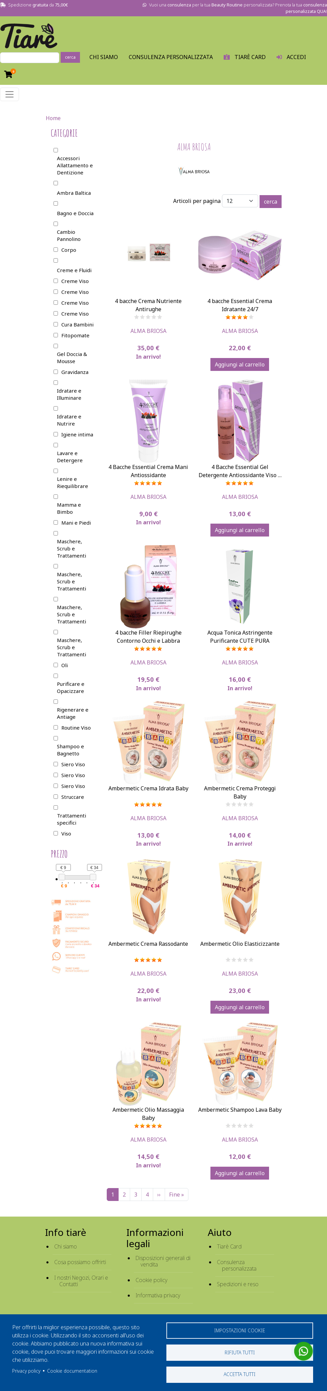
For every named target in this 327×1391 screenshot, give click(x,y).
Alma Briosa (148, 331)
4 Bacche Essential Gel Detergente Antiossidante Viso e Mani (240, 475)
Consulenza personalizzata (171, 57)
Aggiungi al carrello (240, 364)
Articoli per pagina (197, 201)
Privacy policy (26, 1370)
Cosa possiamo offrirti (80, 1262)
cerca (70, 57)
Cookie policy (151, 1280)
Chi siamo (65, 1246)
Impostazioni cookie (239, 1330)
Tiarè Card (229, 1246)
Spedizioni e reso (238, 1284)
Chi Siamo (103, 57)
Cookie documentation (72, 1370)
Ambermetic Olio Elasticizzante (240, 943)
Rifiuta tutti (240, 1352)
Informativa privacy (158, 1295)
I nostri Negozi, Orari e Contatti (81, 1281)
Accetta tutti (240, 1374)
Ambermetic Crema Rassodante (148, 943)
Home (53, 118)
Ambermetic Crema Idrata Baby (148, 788)
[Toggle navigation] (9, 94)
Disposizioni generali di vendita (163, 1261)
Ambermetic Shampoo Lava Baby (240, 1109)
